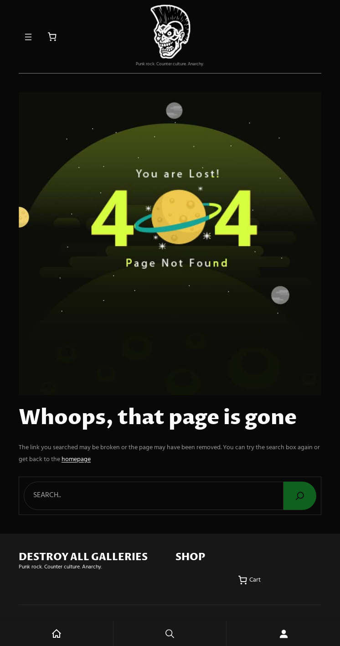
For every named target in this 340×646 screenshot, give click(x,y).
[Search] (299, 496)
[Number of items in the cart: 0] (52, 37)
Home (56, 633)
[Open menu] (28, 37)
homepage (76, 459)
